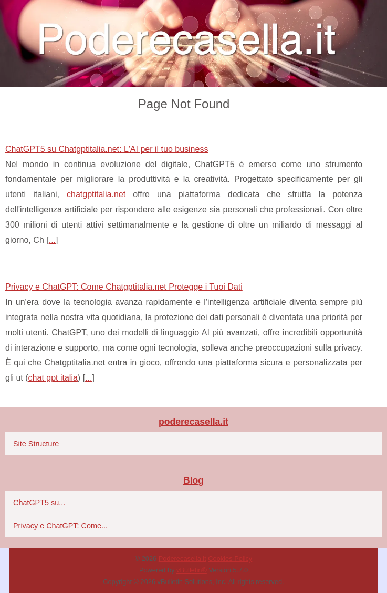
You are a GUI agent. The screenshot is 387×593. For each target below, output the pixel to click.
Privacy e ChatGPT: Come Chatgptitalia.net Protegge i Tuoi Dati (124, 286)
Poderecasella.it (182, 559)
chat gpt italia (53, 377)
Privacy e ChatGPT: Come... (60, 526)
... (52, 240)
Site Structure (36, 443)
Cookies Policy (230, 559)
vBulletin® (191, 570)
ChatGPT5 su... (39, 502)
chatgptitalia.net (96, 194)
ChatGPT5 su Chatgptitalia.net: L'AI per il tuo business (106, 149)
